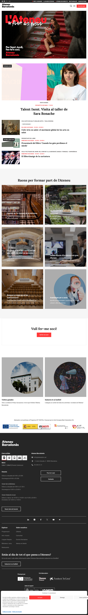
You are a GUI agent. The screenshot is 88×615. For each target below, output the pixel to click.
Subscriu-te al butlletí (11, 564)
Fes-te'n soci (81, 6)
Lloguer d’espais (48, 1)
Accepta (40, 597)
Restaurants (5, 547)
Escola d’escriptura (22, 539)
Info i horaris (37, 1)
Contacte (51, 479)
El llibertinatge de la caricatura (35, 156)
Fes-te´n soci (51, 473)
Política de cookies (7, 611)
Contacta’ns (82, 1)
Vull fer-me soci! (44, 334)
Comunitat (19, 535)
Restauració (73, 1)
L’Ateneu (18, 531)
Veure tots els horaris (11, 509)
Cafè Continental (26, 124)
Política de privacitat (17, 611)
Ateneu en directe (61, 1)
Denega (62, 597)
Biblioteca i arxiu (7, 543)
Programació (6, 531)
